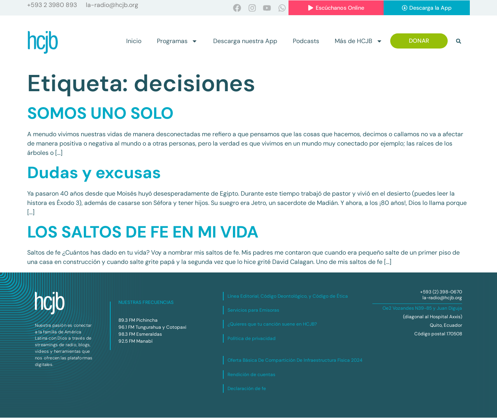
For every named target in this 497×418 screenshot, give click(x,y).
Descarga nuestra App (245, 41)
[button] (458, 41)
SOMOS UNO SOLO (100, 113)
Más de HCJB (358, 41)
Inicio (133, 41)
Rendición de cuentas (251, 374)
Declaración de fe (247, 389)
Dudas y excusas (94, 173)
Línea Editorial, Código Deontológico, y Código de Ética (288, 296)
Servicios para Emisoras (253, 310)
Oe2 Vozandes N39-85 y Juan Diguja (422, 308)
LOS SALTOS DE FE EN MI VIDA (143, 232)
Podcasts (306, 41)
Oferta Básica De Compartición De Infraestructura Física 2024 (295, 360)
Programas (177, 41)
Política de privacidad (252, 339)
